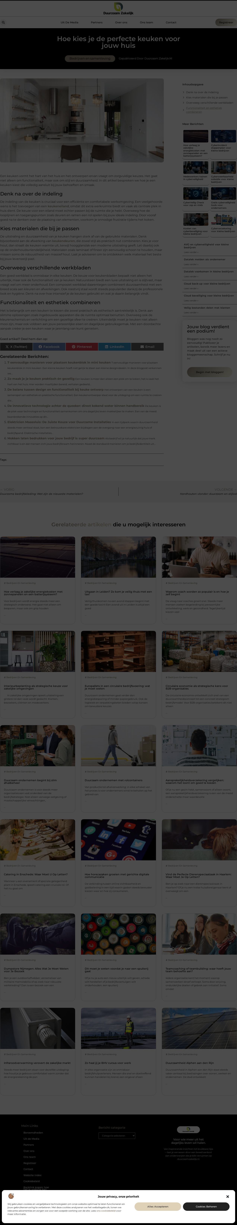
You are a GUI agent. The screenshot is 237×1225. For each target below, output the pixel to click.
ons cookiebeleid (106, 1210)
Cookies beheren (206, 1206)
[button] (228, 1196)
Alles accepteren (157, 1206)
